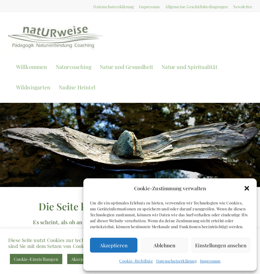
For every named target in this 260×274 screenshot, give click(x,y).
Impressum (210, 260)
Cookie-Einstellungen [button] (36, 259)
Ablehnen (164, 245)
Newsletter (242, 6)
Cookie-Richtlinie (136, 260)
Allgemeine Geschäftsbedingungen (196, 6)
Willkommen (31, 66)
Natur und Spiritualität (189, 66)
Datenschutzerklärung (176, 260)
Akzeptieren (114, 245)
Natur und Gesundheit (126, 66)
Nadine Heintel (77, 87)
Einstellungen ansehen (220, 245)
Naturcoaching (74, 66)
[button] (247, 188)
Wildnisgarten (33, 87)
